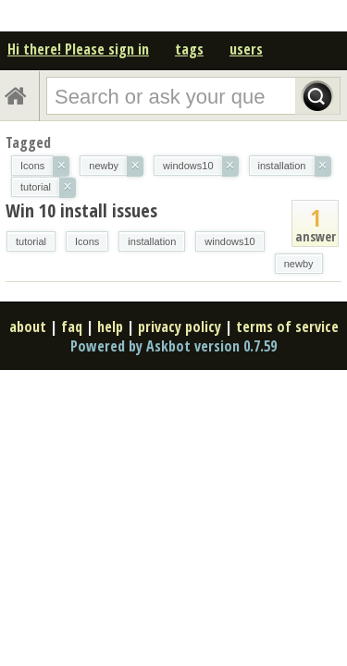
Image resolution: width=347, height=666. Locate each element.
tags (189, 49)
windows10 (229, 241)
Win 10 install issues (81, 210)
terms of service (287, 326)
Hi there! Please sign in (78, 49)
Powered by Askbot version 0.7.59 (173, 346)
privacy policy (179, 326)
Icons (87, 241)
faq (71, 326)
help (110, 326)
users (246, 49)
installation (152, 241)
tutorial (31, 241)
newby (299, 263)
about (27, 326)
